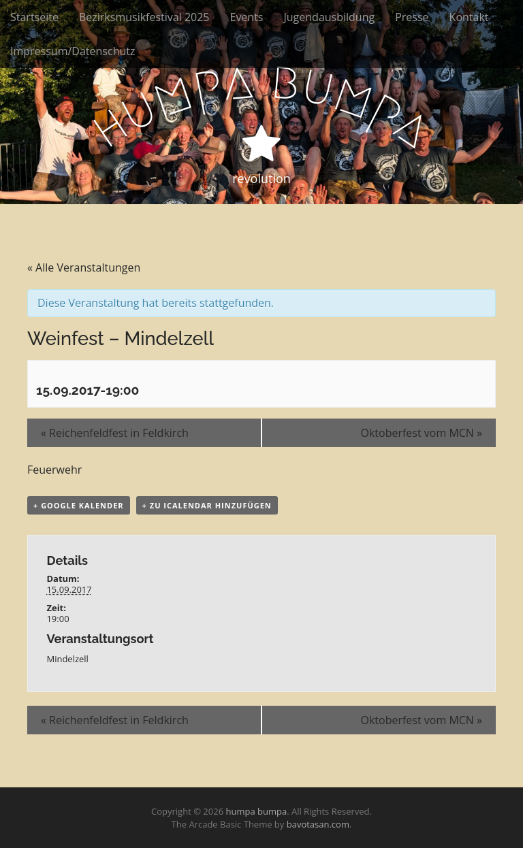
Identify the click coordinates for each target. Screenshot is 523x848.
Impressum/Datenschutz (72, 51)
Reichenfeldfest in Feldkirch (115, 432)
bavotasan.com (318, 824)
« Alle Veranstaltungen (83, 267)
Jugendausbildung (329, 17)
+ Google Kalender (78, 505)
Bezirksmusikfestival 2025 (144, 17)
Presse (411, 17)
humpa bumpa (256, 811)
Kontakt (469, 17)
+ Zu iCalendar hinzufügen (207, 505)
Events (246, 17)
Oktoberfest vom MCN (421, 432)
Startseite (34, 17)
